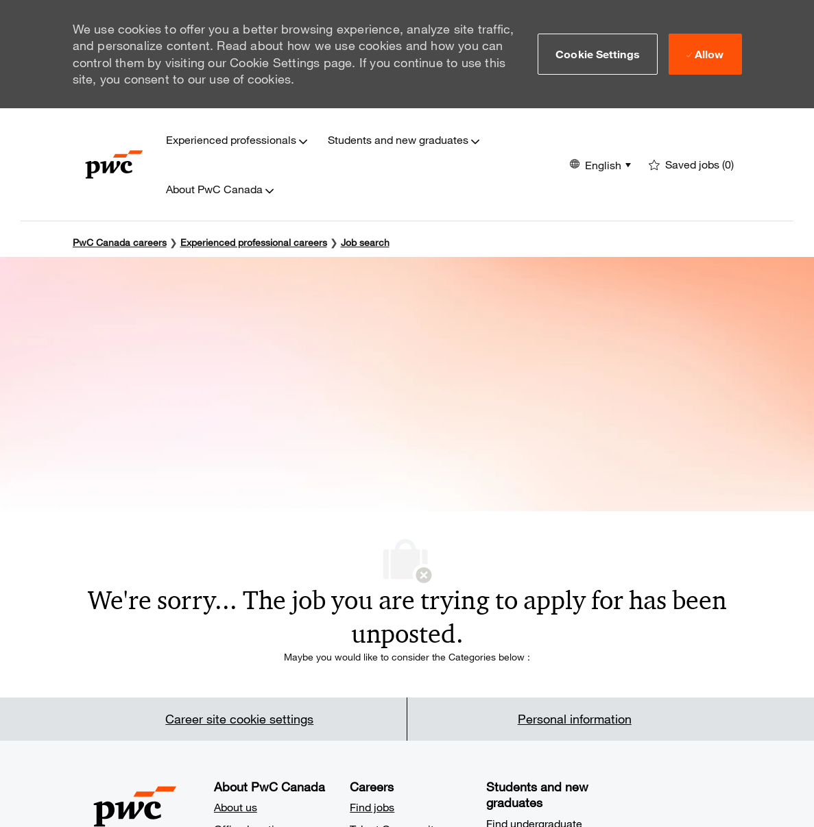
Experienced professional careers (253, 242)
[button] (598, 54)
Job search (365, 242)
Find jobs (372, 806)
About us (235, 806)
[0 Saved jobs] (691, 164)
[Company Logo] (114, 164)
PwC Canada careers (120, 242)
